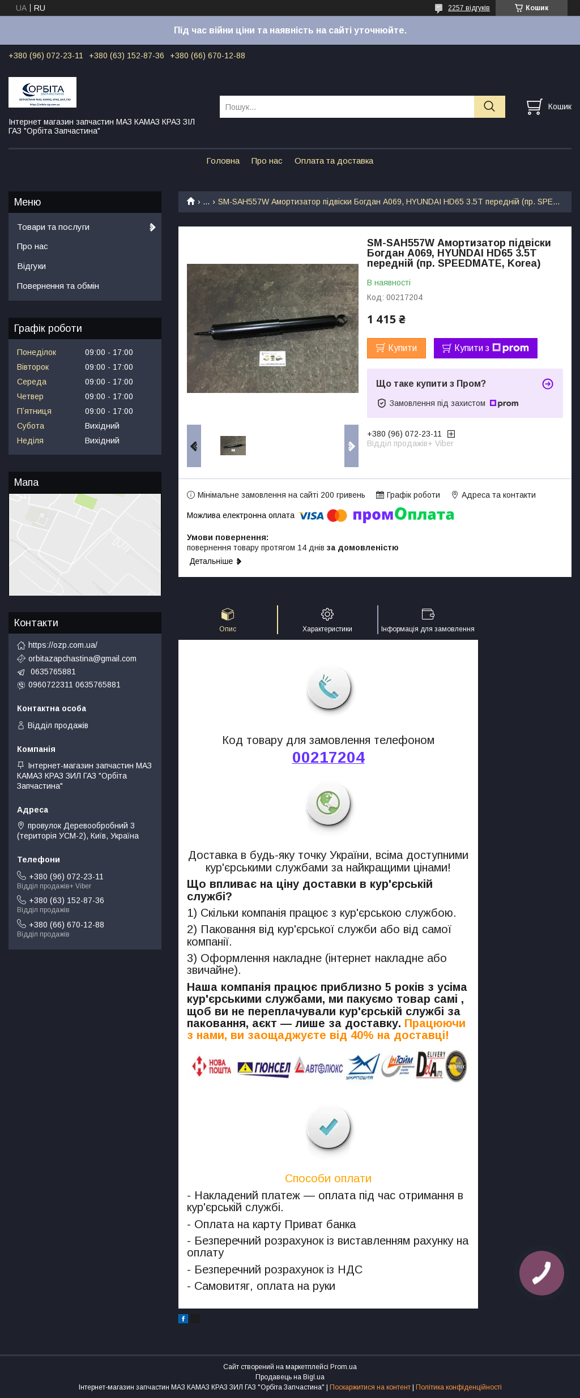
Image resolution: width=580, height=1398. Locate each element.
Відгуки (31, 266)
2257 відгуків (469, 8)
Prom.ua (343, 1367)
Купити (402, 348)
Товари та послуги (53, 227)
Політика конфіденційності (459, 1387)
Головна (223, 160)
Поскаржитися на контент (370, 1387)
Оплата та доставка (334, 160)
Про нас (267, 160)
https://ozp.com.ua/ (62, 644)
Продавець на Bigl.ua (290, 1377)
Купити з (491, 348)
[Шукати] (489, 107)
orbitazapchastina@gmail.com (82, 658)
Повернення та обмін (58, 285)
